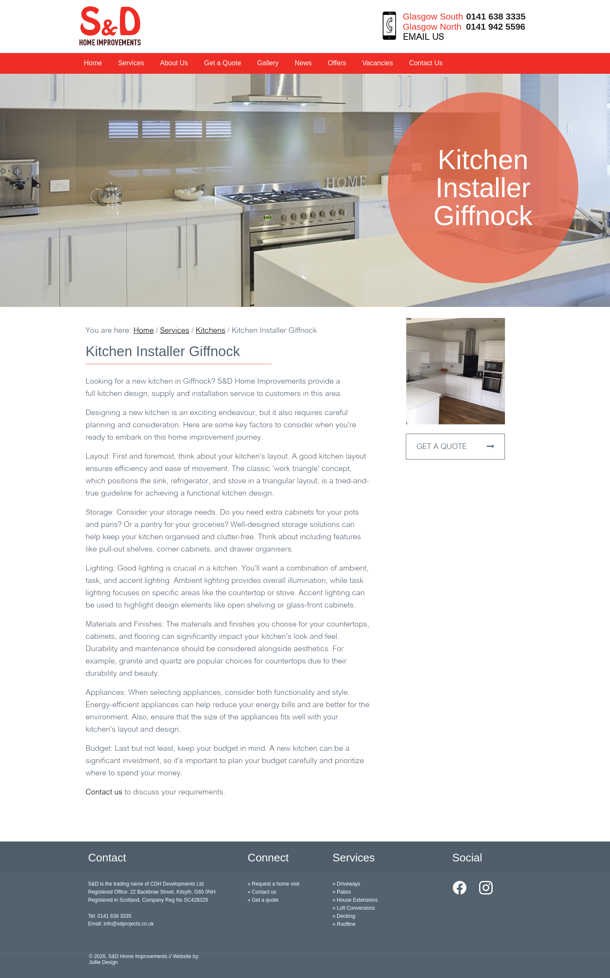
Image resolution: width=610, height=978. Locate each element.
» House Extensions (355, 900)
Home (93, 63)
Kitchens (210, 331)
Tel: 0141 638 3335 (109, 916)
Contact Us (426, 63)
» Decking (344, 916)
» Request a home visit (273, 884)
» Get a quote (263, 900)
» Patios (342, 892)
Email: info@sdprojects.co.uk (121, 924)
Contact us (104, 793)
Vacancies (377, 63)
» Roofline (344, 924)
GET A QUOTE (455, 447)
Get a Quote (222, 63)
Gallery (268, 63)
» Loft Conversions (354, 908)
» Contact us (262, 892)
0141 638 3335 (495, 16)
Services (131, 63)
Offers (337, 63)
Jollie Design (103, 962)
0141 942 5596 (495, 26)
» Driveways (346, 884)
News (303, 63)
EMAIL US (423, 37)
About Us (174, 63)
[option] (305, 190)
